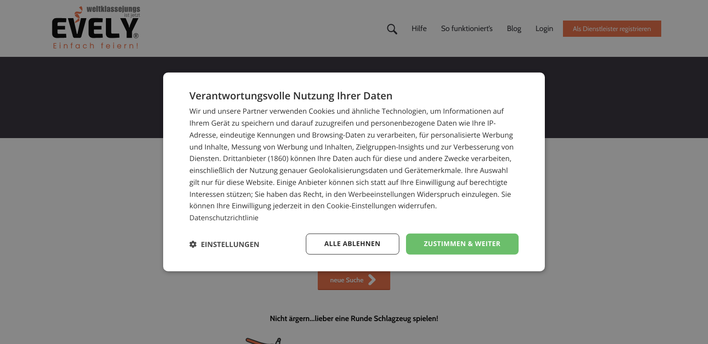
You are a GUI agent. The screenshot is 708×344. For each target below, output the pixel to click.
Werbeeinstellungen (381, 194)
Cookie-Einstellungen (361, 206)
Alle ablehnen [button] (352, 243)
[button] (224, 243)
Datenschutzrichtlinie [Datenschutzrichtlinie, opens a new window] (224, 218)
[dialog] (354, 172)
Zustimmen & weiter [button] (462, 243)
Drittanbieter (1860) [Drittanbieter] (255, 158)
